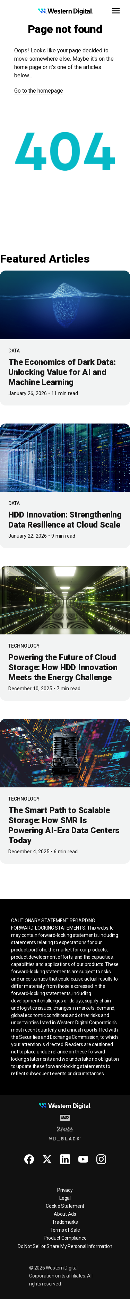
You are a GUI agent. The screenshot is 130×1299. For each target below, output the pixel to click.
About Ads (65, 1214)
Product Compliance (65, 1238)
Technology (24, 646)
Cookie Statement (65, 1206)
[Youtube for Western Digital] (83, 1159)
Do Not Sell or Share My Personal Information (65, 1246)
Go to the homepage (38, 90)
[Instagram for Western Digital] (101, 1159)
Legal (65, 1198)
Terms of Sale (65, 1230)
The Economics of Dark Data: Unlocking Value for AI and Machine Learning (61, 372)
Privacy (64, 1190)
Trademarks (65, 1222)
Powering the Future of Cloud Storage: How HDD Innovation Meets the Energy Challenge (62, 667)
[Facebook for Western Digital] (29, 1159)
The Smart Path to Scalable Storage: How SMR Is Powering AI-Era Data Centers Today (64, 825)
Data (14, 350)
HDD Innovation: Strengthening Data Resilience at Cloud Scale (65, 520)
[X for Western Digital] (47, 1159)
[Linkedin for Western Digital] (65, 1159)
